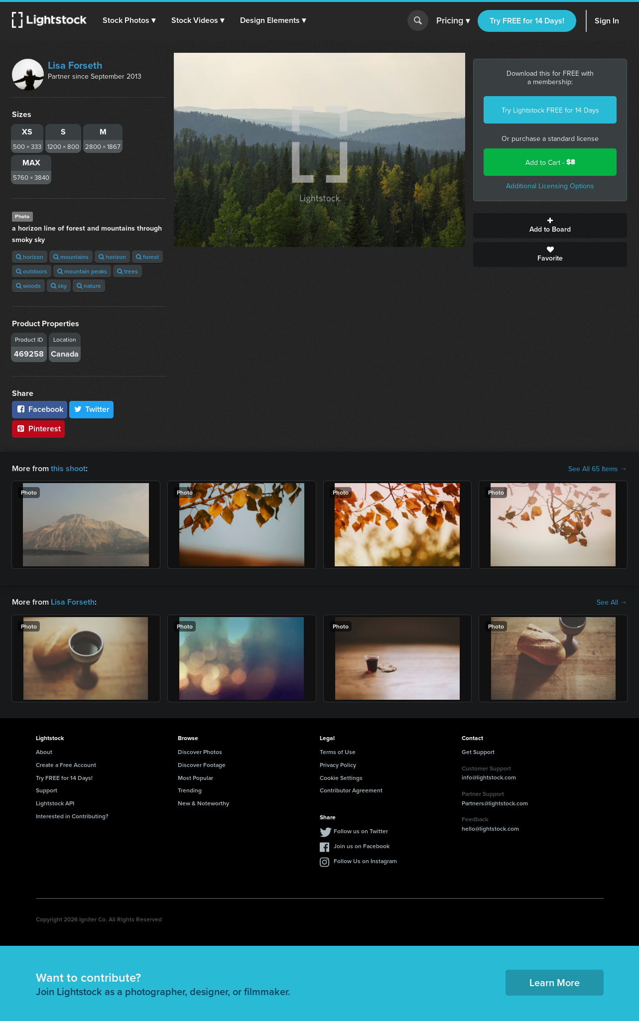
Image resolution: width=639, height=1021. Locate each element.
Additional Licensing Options (550, 186)
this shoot (68, 468)
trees (127, 271)
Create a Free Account (66, 765)
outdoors (31, 271)
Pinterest (38, 428)
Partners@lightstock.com (495, 803)
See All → (612, 602)
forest (147, 257)
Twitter (91, 409)
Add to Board (550, 225)
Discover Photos (200, 752)
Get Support (478, 752)
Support (46, 790)
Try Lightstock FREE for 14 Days (550, 110)
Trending (190, 790)
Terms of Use (338, 752)
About (44, 752)
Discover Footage (202, 765)
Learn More (554, 982)
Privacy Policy (338, 765)
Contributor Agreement (351, 790)
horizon (29, 257)
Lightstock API (55, 803)
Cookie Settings (341, 777)
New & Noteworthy (203, 803)
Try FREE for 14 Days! (527, 20)
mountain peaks (82, 271)
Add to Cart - (550, 162)
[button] (129, 20)
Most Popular (195, 777)
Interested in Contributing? (72, 816)
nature (89, 285)
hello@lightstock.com (490, 828)
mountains (71, 257)
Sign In (607, 20)
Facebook (39, 409)
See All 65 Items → (597, 469)
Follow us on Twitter (361, 831)
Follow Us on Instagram (365, 861)
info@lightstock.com (489, 777)
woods (28, 285)
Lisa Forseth (75, 65)
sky (59, 285)
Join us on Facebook (361, 846)
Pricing (453, 21)
